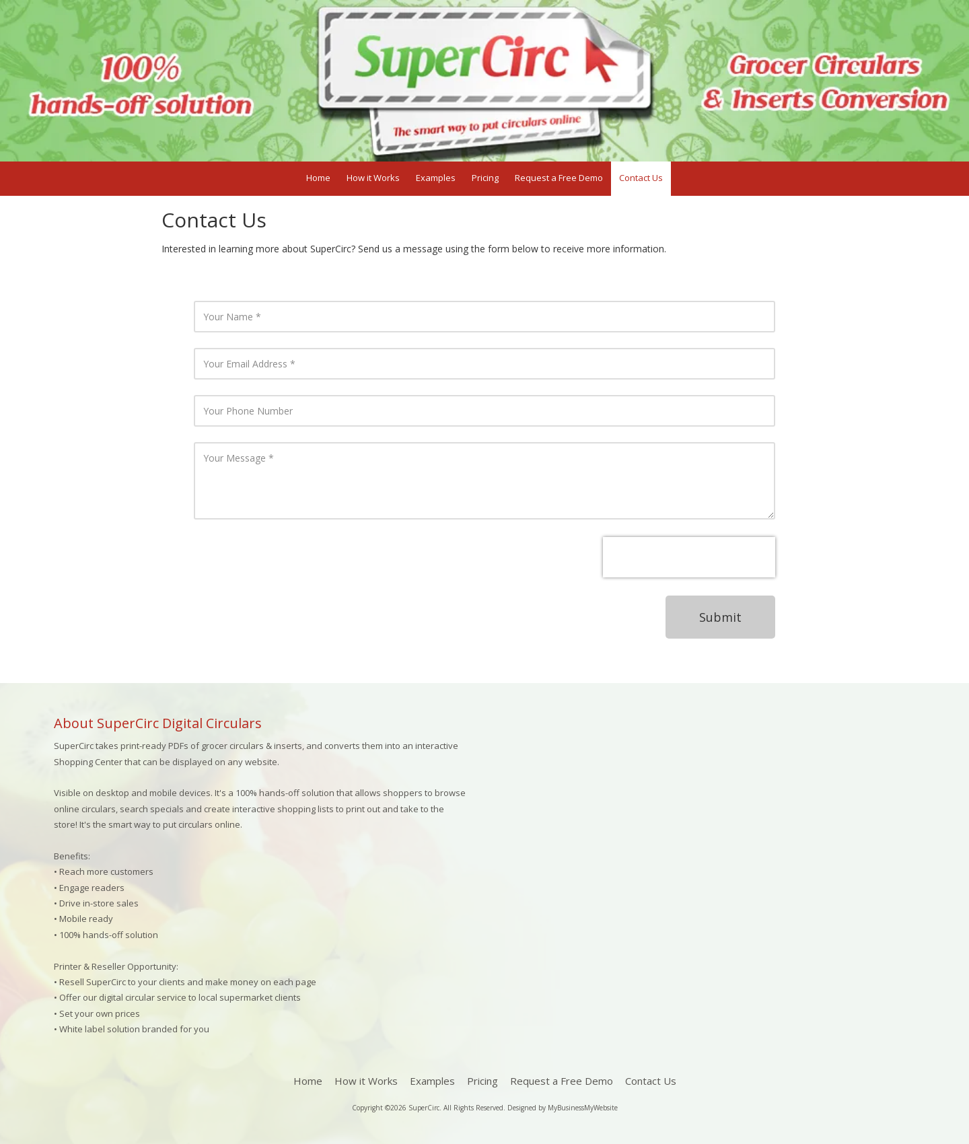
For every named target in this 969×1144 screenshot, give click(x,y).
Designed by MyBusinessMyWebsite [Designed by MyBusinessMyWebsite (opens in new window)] (562, 1107)
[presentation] (689, 557)
